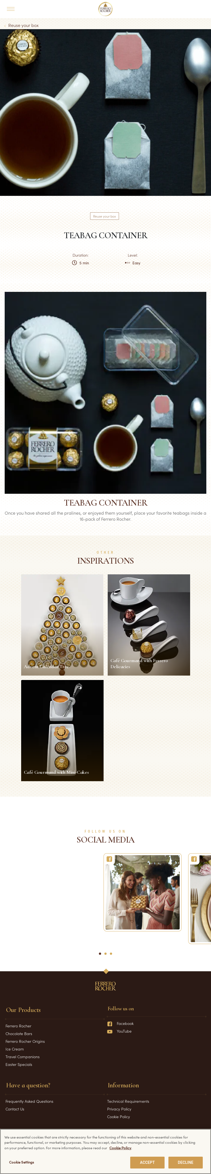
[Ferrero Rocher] (143, 892)
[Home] (106, 9)
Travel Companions (22, 1056)
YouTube (119, 1031)
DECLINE (185, 1163)
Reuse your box (23, 25)
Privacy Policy (119, 1109)
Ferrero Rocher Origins (25, 1041)
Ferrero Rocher (18, 1025)
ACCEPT (147, 1163)
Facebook (120, 1023)
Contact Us (14, 1109)
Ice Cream (14, 1049)
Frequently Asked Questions (29, 1101)
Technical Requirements (128, 1101)
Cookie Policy (118, 1116)
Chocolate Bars (18, 1033)
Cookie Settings (21, 1163)
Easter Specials (18, 1064)
